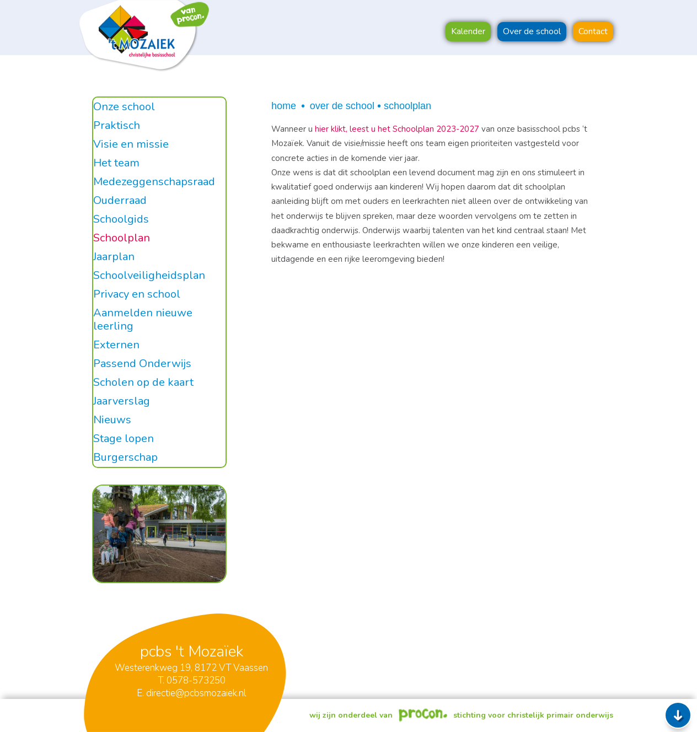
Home (283, 105)
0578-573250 (196, 680)
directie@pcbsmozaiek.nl (196, 693)
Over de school (342, 105)
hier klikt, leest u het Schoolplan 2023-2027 (398, 128)
